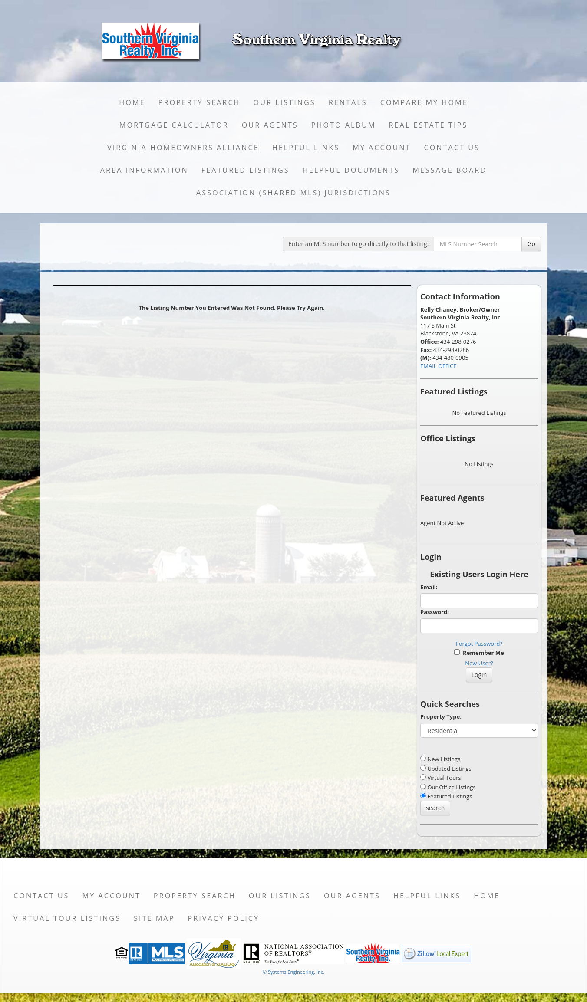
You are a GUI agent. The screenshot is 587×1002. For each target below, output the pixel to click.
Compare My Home (424, 102)
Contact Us (452, 147)
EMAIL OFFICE (438, 366)
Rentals (348, 102)
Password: (434, 612)
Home (132, 102)
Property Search (199, 102)
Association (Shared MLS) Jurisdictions (293, 192)
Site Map (154, 918)
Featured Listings (245, 170)
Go (531, 244)
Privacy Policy (223, 918)
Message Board (449, 170)
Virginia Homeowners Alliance (183, 147)
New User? (479, 663)
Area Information (144, 170)
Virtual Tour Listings (67, 918)
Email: (429, 587)
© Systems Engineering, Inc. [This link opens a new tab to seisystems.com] (293, 972)
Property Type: (441, 716)
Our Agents (270, 125)
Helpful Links (306, 147)
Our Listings (285, 102)
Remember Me (479, 653)
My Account (382, 147)
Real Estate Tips (428, 125)
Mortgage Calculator (174, 125)
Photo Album (343, 125)
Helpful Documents (351, 170)
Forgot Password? (479, 643)
